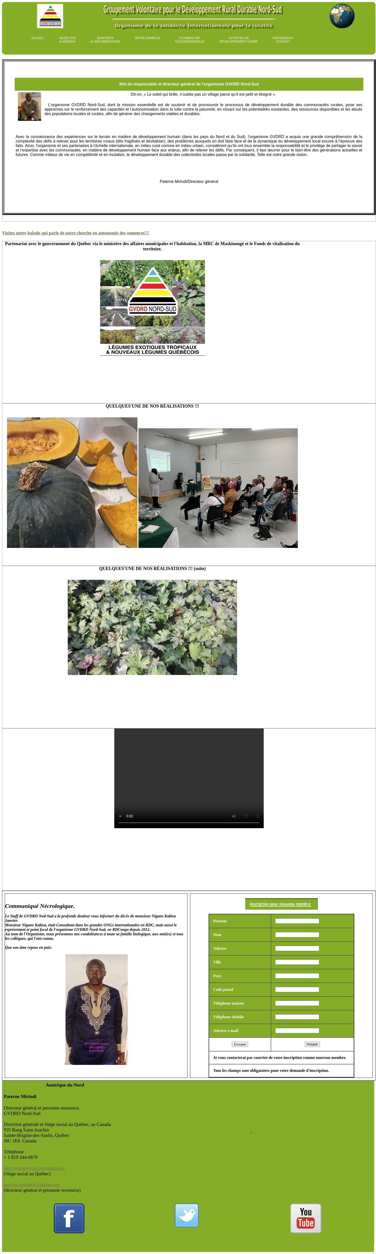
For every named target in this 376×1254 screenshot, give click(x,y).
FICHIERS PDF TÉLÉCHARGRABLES (190, 39)
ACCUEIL (37, 38)
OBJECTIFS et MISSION (67, 39)
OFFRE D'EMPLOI (147, 38)
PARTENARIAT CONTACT (283, 39)
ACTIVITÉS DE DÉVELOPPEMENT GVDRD (239, 39)
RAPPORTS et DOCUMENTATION (105, 39)
